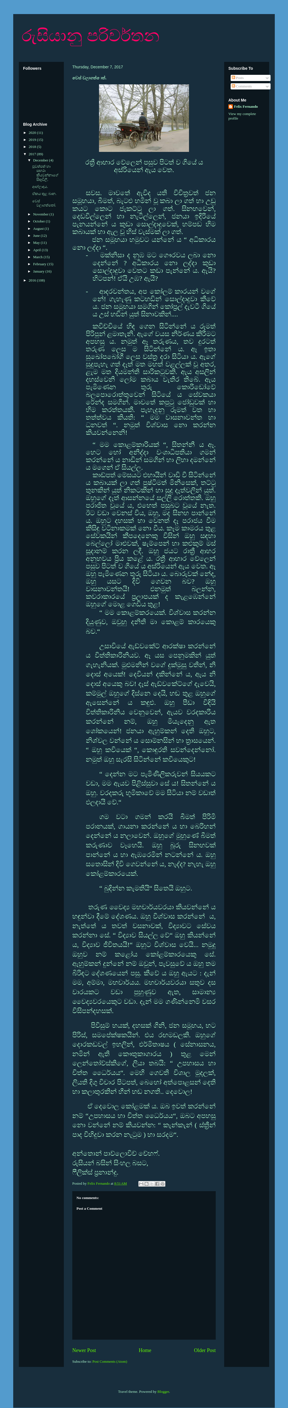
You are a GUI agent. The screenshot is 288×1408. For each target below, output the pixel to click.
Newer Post (84, 1350)
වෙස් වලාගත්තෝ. (44, 203)
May (37, 242)
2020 (33, 133)
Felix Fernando (246, 106)
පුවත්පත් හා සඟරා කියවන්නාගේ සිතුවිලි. (45, 173)
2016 (33, 280)
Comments (242, 86)
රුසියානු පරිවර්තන (90, 35)
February (40, 264)
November (41, 214)
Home (145, 1350)
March (38, 257)
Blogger (163, 1391)
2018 (33, 147)
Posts (238, 78)
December (41, 160)
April (37, 250)
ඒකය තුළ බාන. (44, 194)
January (39, 271)
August (39, 228)
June (37, 235)
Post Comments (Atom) (110, 1361)
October (39, 221)
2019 (33, 140)
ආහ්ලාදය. (40, 187)
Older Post (205, 1350)
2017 (33, 154)
